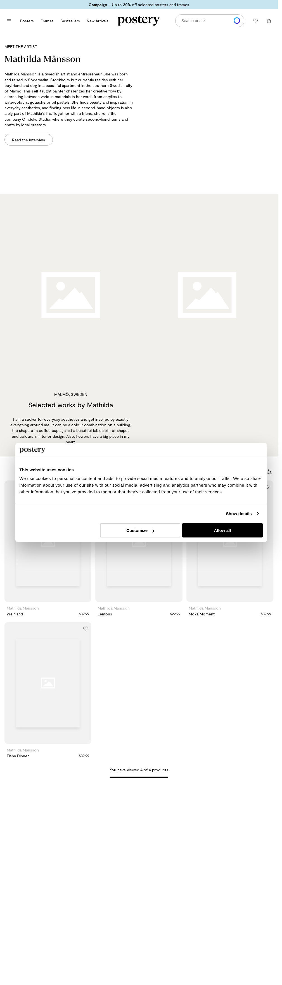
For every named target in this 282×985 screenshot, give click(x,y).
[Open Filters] (269, 472)
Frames (47, 20)
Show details (239, 513)
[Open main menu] (8, 20)
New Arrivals (97, 20)
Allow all (222, 530)
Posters (27, 20)
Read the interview (28, 139)
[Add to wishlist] (267, 486)
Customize (140, 530)
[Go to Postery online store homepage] (139, 21)
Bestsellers (70, 20)
